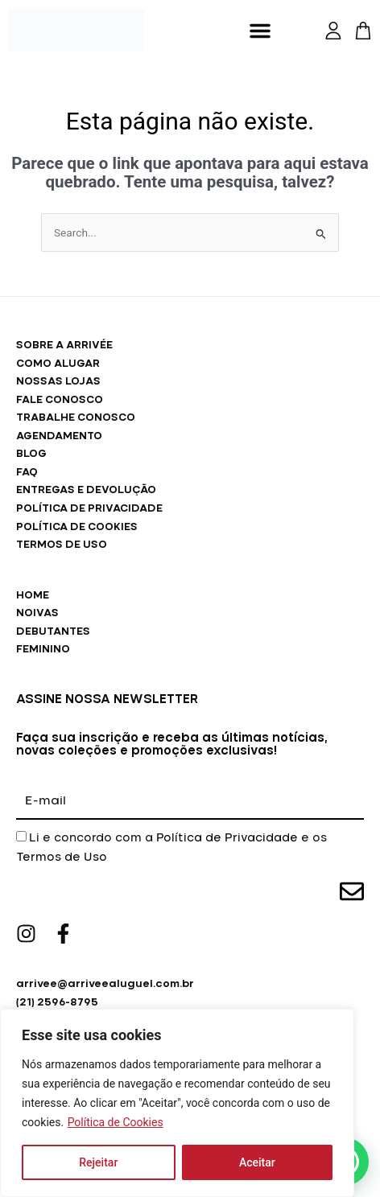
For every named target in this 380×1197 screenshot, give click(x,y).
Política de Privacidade (227, 838)
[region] (177, 1103)
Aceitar (257, 1162)
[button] (260, 30)
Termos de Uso (61, 857)
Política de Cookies (115, 1122)
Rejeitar (98, 1162)
